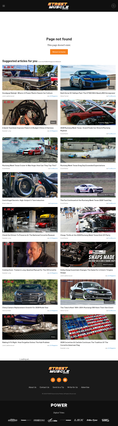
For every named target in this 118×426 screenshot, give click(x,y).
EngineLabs (54, 203)
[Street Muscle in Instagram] (53, 380)
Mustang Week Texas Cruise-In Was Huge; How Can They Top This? (29, 165)
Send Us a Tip (58, 387)
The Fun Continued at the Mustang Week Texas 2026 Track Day (85, 200)
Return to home (59, 52)
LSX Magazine (53, 96)
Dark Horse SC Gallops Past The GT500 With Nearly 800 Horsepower (87, 93)
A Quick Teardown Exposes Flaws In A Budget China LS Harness (28, 128)
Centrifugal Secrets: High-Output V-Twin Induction (23, 200)
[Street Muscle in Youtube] (65, 380)
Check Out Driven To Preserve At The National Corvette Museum (28, 235)
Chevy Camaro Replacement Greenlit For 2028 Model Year (25, 307)
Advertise (85, 387)
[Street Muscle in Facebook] (59, 380)
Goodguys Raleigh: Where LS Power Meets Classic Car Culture (27, 93)
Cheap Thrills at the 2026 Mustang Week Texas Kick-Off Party (85, 235)
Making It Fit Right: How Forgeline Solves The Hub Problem (25, 342)
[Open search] (114, 6)
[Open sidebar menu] (3, 5)
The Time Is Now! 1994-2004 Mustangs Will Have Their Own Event (86, 307)
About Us (32, 387)
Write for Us (72, 387)
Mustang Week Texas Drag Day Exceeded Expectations (82, 165)
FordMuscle (112, 96)
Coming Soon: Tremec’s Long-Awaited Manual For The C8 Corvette (29, 270)
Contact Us (44, 387)
